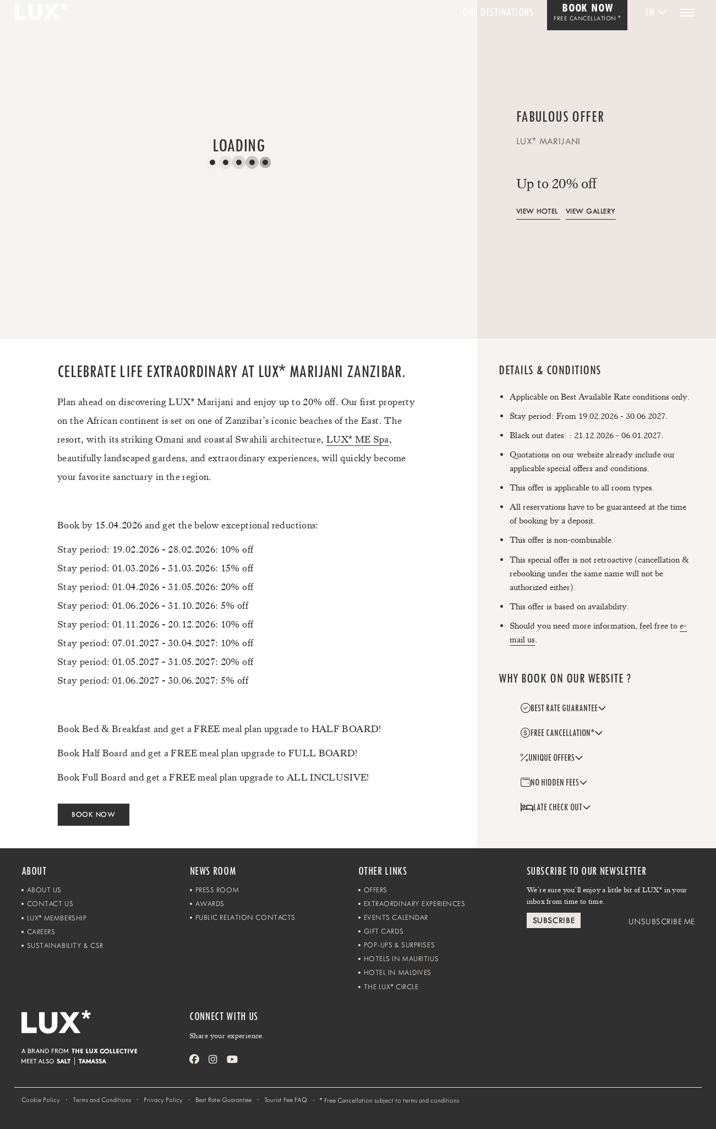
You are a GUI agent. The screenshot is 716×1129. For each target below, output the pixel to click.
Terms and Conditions (102, 1100)
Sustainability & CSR (65, 945)
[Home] (105, 1029)
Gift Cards (384, 931)
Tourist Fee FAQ (285, 1100)
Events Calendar (396, 917)
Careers (41, 932)
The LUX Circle (391, 987)
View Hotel (537, 211)
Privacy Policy (163, 1100)
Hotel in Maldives (398, 972)
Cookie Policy (40, 1100)
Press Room (217, 890)
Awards (210, 903)
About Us (44, 890)
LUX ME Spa (357, 439)
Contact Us (50, 903)
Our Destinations (497, 12)
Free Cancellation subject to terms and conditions (389, 1100)
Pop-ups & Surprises (399, 945)
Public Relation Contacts (245, 917)
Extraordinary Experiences (415, 903)
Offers (375, 890)
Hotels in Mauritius (401, 959)
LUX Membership (57, 918)
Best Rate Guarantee (223, 1100)
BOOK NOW (93, 814)
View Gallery (591, 211)
